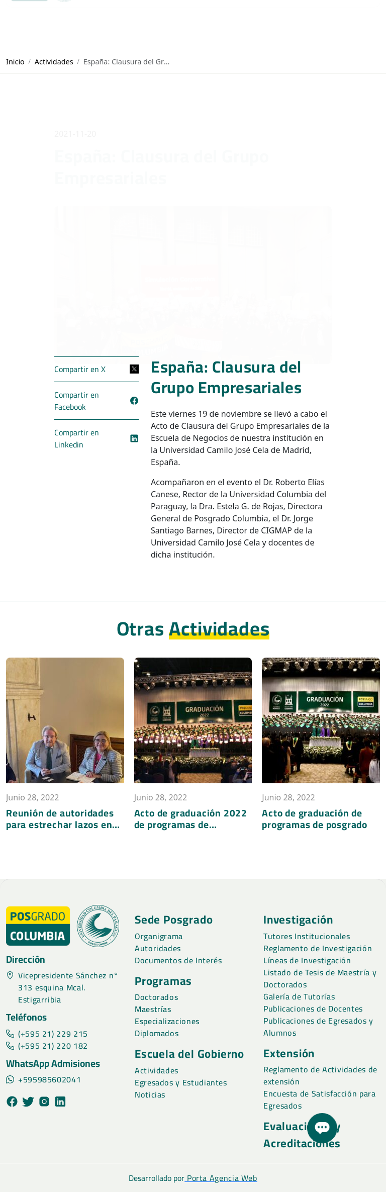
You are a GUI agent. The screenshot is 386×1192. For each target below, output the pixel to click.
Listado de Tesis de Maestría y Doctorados (319, 978)
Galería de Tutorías (299, 996)
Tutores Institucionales (306, 936)
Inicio (15, 61)
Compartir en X (96, 369)
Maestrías (153, 1009)
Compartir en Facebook (96, 400)
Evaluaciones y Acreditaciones (302, 1135)
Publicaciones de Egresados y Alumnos (318, 1027)
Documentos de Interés (178, 960)
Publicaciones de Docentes (313, 1008)
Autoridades (158, 948)
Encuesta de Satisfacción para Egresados (319, 1099)
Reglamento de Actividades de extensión (320, 1075)
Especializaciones (167, 1021)
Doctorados (156, 997)
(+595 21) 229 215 (47, 1034)
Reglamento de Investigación (317, 948)
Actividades (54, 61)
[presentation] (10, 839)
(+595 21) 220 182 (47, 1046)
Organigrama (159, 936)
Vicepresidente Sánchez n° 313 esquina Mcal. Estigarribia (62, 987)
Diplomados (156, 1033)
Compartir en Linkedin (96, 438)
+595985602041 (43, 1079)
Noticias (150, 1094)
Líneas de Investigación (307, 960)
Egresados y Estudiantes (181, 1082)
